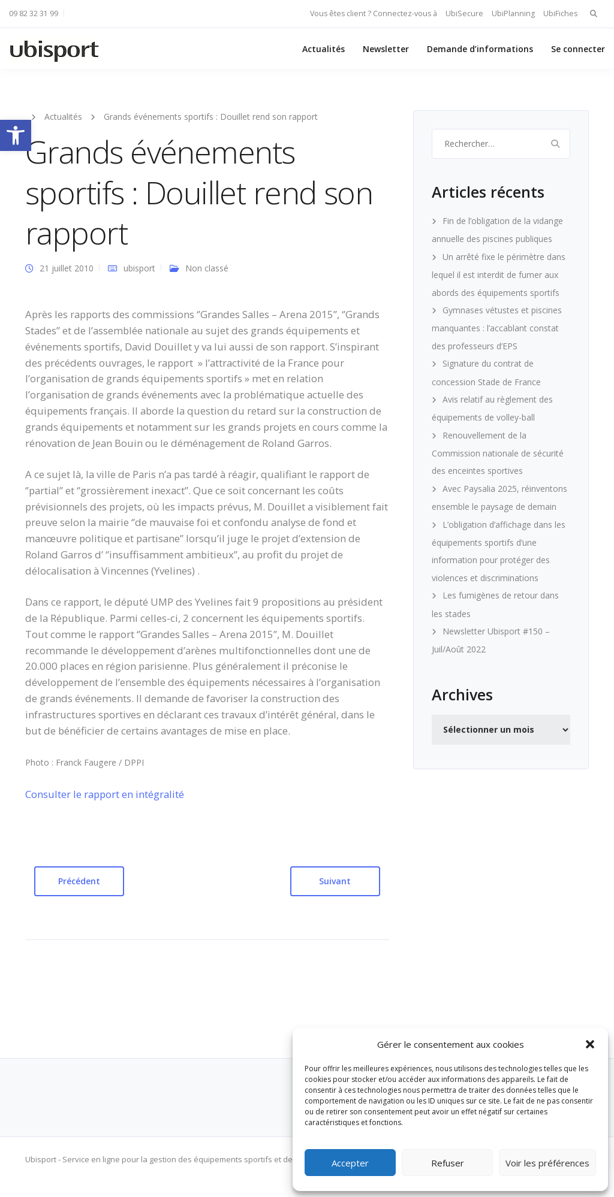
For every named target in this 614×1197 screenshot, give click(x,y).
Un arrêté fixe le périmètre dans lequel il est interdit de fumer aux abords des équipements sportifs (498, 274)
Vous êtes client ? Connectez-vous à (373, 13)
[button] (15, 135)
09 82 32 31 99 (33, 13)
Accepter (350, 1163)
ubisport (139, 268)
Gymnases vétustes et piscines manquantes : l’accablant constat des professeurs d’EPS (497, 328)
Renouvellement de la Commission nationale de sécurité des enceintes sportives (498, 453)
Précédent (79, 881)
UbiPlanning (513, 13)
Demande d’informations (480, 49)
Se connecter (578, 49)
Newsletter (386, 49)
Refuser (447, 1163)
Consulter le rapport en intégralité (104, 794)
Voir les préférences (547, 1163)
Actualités (323, 49)
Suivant (335, 881)
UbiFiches (560, 13)
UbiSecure (464, 13)
